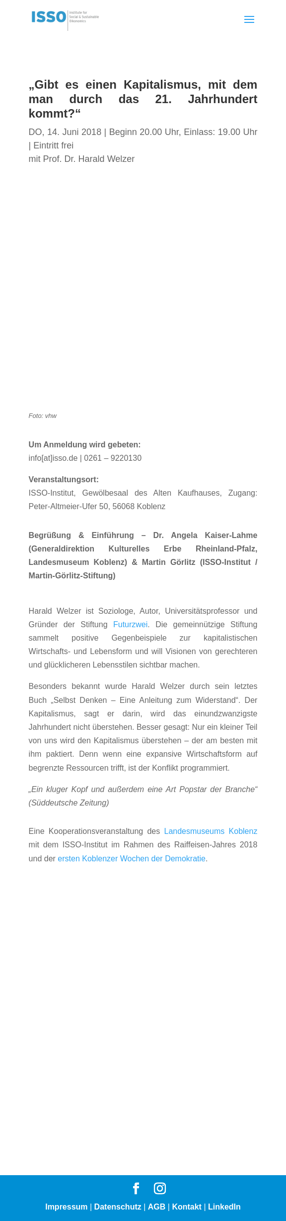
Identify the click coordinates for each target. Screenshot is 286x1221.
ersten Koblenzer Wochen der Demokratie (132, 858)
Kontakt (187, 1207)
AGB (157, 1207)
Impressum (66, 1207)
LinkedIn (224, 1207)
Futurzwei (130, 624)
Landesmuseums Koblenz (210, 831)
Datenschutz (118, 1207)
